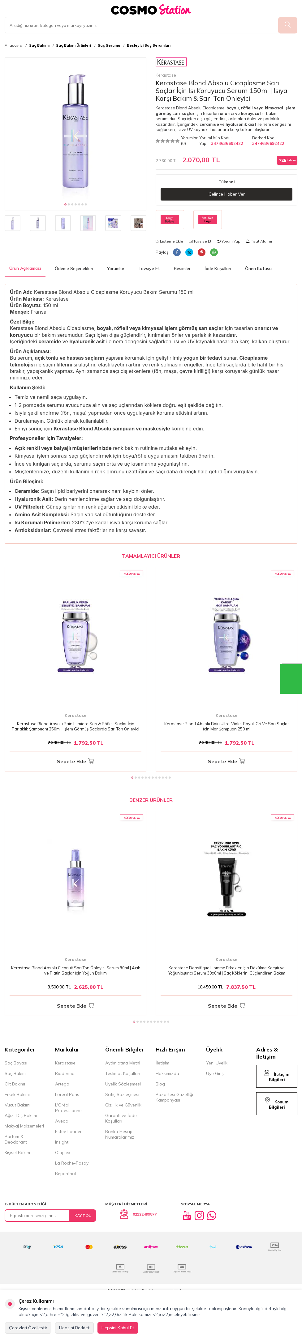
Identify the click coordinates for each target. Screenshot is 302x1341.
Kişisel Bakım (17, 1152)
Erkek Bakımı (17, 1094)
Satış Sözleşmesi (122, 1094)
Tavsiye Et (200, 241)
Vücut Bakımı (17, 1105)
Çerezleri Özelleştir (28, 1327)
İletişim (162, 1063)
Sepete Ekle (75, 761)
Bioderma (65, 1073)
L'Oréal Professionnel (69, 1107)
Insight (61, 1142)
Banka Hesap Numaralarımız (119, 1134)
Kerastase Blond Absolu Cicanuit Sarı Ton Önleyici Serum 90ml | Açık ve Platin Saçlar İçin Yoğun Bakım (75, 970)
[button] (65, 204)
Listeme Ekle (169, 241)
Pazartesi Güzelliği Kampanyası (174, 1097)
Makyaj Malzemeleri (24, 1126)
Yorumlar (115, 268)
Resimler (182, 268)
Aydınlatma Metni (122, 1063)
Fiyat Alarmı (259, 241)
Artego (62, 1084)
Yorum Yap (205, 140)
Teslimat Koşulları (122, 1073)
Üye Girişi (215, 1073)
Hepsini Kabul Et (117, 1327)
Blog (160, 1084)
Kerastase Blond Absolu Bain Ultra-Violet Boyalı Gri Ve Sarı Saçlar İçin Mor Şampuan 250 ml (226, 726)
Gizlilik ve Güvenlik (123, 1105)
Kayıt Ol (83, 1215)
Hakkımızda (167, 1073)
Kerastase (171, 67)
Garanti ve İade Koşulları (121, 1118)
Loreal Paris (67, 1094)
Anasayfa (13, 45)
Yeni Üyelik (216, 1063)
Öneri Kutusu (258, 268)
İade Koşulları (218, 268)
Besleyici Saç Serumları (148, 45)
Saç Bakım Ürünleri (73, 45)
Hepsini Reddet (74, 1327)
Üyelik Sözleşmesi (123, 1084)
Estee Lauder (68, 1131)
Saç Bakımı (39, 45)
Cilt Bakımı (15, 1084)
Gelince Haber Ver (227, 194)
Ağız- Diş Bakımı (21, 1115)
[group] (75, 128)
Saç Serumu (109, 45)
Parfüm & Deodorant (16, 1139)
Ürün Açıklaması (25, 268)
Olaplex (62, 1152)
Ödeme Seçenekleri (74, 268)
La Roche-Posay (71, 1163)
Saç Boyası (16, 1063)
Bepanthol (65, 1173)
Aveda (61, 1121)
